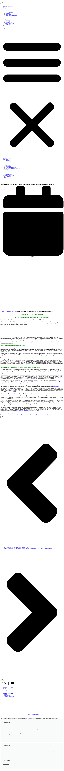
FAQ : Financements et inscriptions (13, 16)
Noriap (60, 381)
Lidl (31, 381)
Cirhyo (1, 382)
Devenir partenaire (9, 22)
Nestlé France (56, 386)
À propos (5, 19)
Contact (4, 25)
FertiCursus (10, 12)
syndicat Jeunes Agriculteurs (22, 410)
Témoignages (5, 17)
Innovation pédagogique (8, 6)
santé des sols (8, 393)
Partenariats (8, 21)
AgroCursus (10, 9)
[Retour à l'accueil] (2, 3)
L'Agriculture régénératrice (10, 311)
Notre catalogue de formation (11, 15)
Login (4, 28)
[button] (32, 93)
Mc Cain (27, 381)
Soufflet (5, 382)
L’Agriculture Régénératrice (8, 23)
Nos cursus (8, 8)
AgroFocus (8, 13)
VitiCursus (10, 11)
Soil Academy (8, 14)
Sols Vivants (39, 359)
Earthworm (47, 321)
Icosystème (8, 20)
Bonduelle (23, 381)
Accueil (2, 311)
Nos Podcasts (8, 24)
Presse (7, 26)
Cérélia (33, 381)
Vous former (5, 7)
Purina (17, 381)
